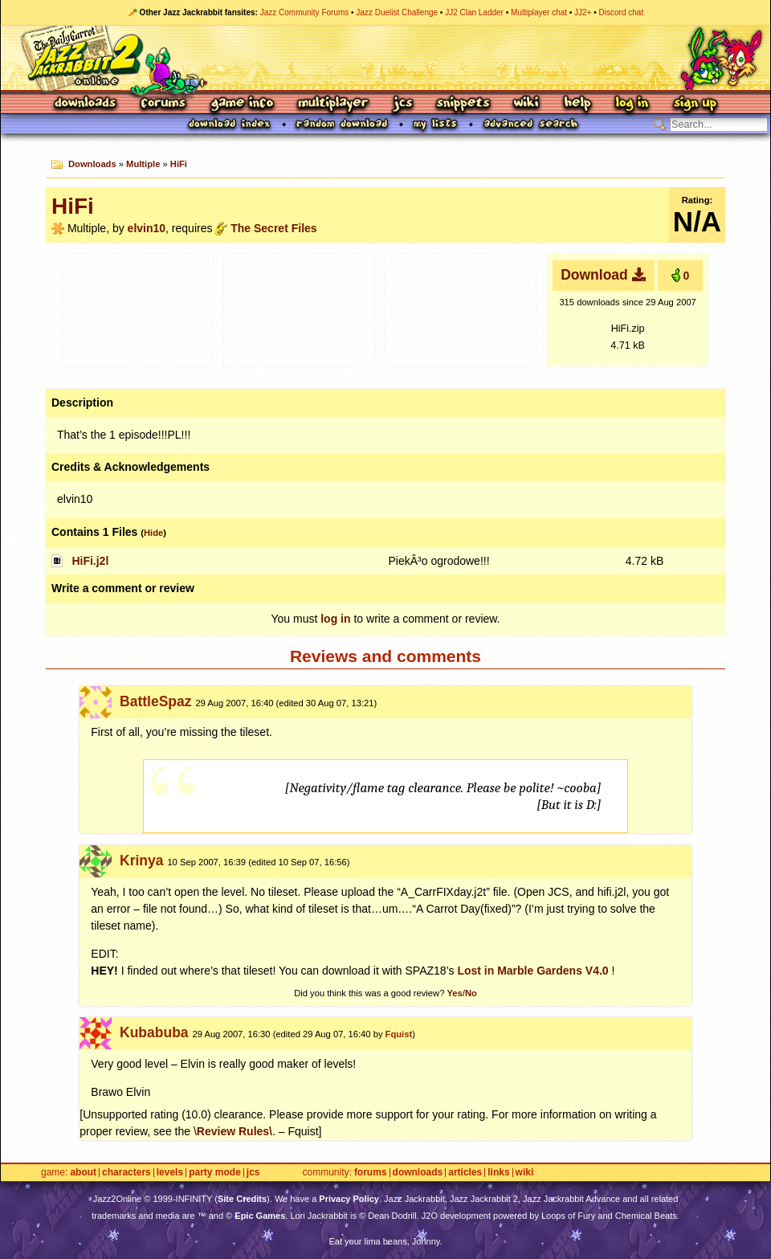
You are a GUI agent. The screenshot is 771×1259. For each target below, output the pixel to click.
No (471, 993)
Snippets (463, 104)
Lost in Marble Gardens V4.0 (532, 970)
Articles (465, 1172)
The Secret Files (273, 228)
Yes (454, 993)
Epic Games (260, 1215)
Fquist (399, 1034)
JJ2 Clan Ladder (474, 12)
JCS (402, 104)
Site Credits (242, 1199)
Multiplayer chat (539, 12)
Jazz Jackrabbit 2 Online (385, 58)
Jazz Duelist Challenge (397, 12)
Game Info (242, 104)
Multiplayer (333, 104)
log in (335, 618)
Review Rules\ (234, 1131)
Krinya (141, 860)
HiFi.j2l (89, 560)
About (83, 1172)
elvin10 (146, 228)
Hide (153, 533)
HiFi (178, 164)
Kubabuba (154, 1032)
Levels (170, 1172)
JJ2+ (582, 12)
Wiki (526, 104)
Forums (164, 104)
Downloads (86, 104)
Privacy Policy (349, 1199)
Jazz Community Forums (304, 12)
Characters (126, 1172)
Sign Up (694, 104)
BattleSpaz (155, 701)
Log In (632, 104)
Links (498, 1172)
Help (577, 104)
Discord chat (621, 12)
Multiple (143, 164)
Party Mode (215, 1172)
